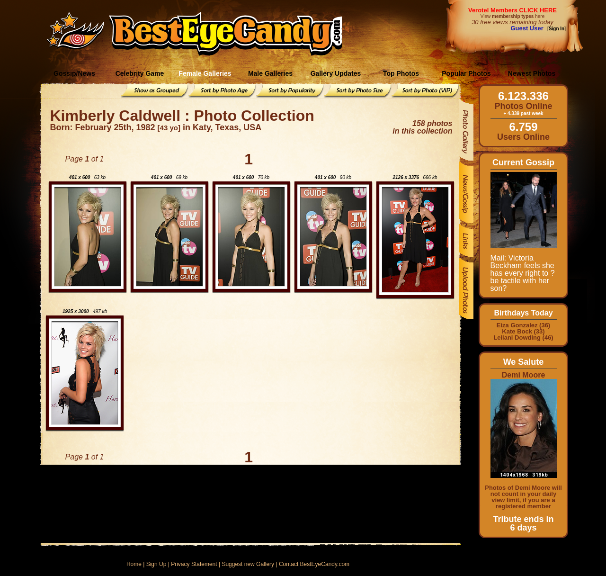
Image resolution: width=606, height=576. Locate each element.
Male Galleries (270, 73)
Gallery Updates (336, 73)
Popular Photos (466, 73)
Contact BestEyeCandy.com (314, 564)
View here (512, 16)
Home (134, 564)
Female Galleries (204, 73)
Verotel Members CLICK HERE (512, 10)
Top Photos (401, 73)
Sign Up (156, 564)
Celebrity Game (140, 73)
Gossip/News (74, 73)
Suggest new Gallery (248, 564)
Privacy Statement (194, 564)
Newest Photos (531, 73)
